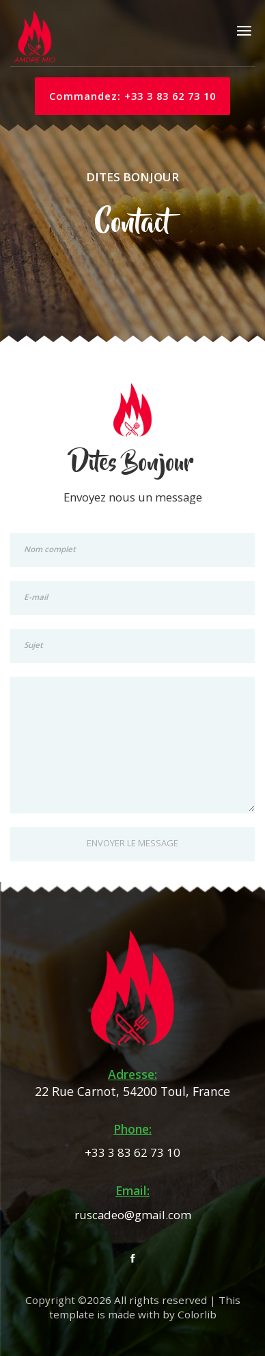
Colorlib (197, 1314)
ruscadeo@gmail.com (132, 1215)
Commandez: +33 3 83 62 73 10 (132, 96)
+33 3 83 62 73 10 (132, 1152)
